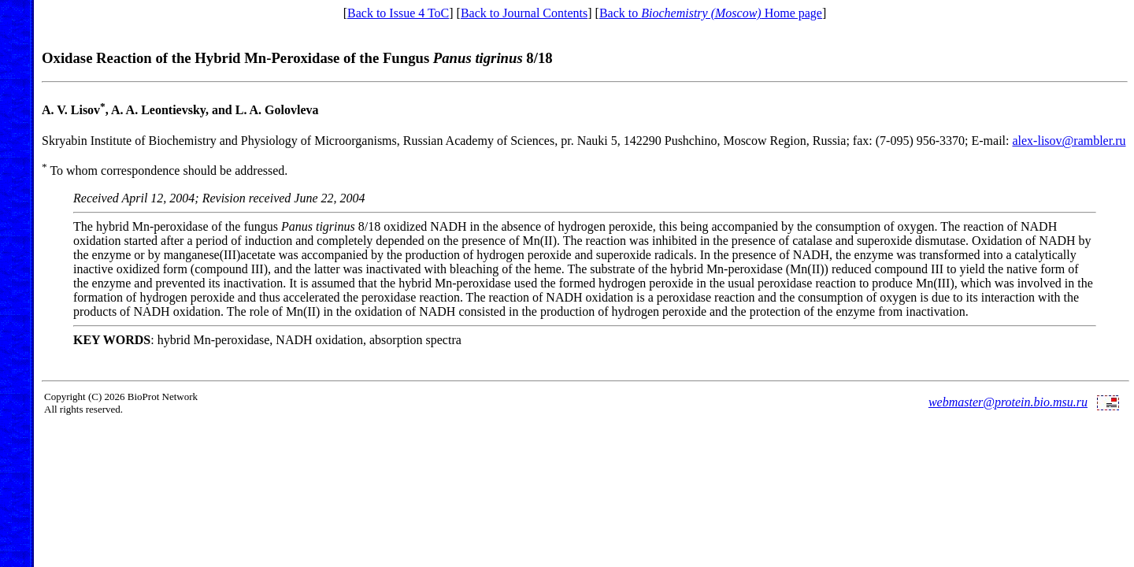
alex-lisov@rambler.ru (1068, 140)
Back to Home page (710, 13)
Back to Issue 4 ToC (398, 13)
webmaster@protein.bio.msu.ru (1008, 402)
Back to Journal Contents (524, 13)
